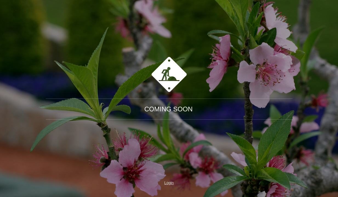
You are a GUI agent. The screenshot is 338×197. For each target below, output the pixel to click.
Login (169, 183)
